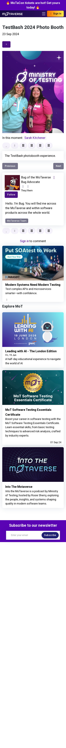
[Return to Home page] (12, 13)
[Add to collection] (32, 146)
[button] (49, 146)
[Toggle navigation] (43, 13)
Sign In (55, 13)
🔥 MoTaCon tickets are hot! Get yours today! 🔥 (33, 5)
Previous (10, 166)
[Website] (23, 186)
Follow (11, 194)
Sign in (24, 241)
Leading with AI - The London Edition (32, 355)
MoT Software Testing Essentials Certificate (29, 416)
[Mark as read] (15, 146)
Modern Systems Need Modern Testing (28, 286)
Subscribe (50, 539)
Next (58, 166)
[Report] (40, 146)
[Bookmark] (23, 146)
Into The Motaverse (19, 490)
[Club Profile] (28, 186)
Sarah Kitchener (35, 138)
